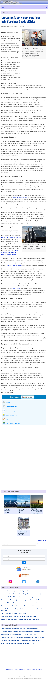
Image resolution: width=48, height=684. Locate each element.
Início (2, 7)
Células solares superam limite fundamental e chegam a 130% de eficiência (23, 637)
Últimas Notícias (9, 669)
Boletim (16, 669)
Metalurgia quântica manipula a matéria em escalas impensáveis (20, 619)
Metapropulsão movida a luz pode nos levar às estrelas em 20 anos (20, 603)
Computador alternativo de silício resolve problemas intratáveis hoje (21, 594)
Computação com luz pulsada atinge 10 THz (13, 613)
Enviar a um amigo (11, 411)
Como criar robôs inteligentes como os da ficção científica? (18, 606)
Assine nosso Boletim (11, 415)
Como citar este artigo (12, 406)
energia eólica (15, 288)
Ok (24, 562)
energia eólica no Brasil (14, 265)
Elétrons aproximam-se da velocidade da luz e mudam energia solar (21, 640)
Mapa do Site (39, 669)
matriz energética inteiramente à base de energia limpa (9, 252)
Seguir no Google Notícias (13, 423)
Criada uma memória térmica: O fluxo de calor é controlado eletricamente (22, 631)
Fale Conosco (22, 669)
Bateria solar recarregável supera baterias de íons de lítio (18, 643)
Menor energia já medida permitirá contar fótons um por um (18, 597)
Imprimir (8, 402)
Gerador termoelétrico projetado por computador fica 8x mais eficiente (22, 600)
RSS (7, 419)
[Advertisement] (34, 72)
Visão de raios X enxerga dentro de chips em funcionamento (18, 591)
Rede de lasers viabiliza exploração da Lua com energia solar (18, 634)
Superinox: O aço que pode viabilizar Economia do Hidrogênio (18, 616)
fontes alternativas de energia (11, 237)
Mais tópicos (42, 540)
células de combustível (19, 197)
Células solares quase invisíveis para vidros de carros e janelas (19, 628)
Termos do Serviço (31, 669)
